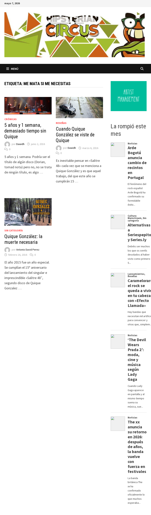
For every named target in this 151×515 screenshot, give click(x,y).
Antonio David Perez (27, 249)
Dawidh (20, 144)
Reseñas (61, 123)
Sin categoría (13, 230)
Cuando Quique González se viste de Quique (75, 134)
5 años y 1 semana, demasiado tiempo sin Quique (25, 130)
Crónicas (10, 119)
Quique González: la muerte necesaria (23, 239)
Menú (12, 69)
